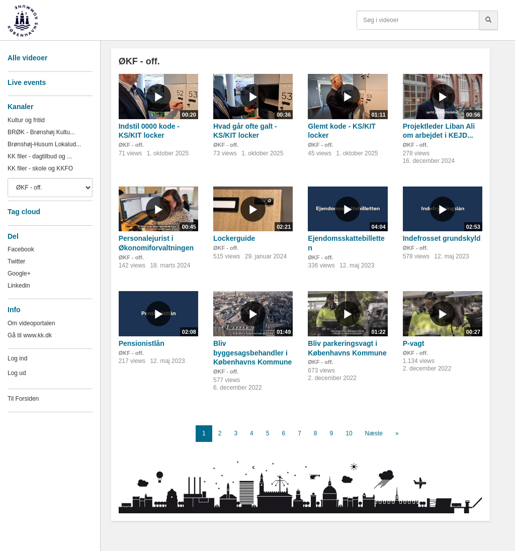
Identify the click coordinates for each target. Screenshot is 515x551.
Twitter (16, 261)
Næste (374, 433)
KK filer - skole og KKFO (40, 168)
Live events (27, 82)
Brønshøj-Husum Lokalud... (44, 144)
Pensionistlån (141, 343)
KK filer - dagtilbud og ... (40, 156)
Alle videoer (27, 58)
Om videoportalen (31, 323)
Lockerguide (234, 238)
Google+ (19, 273)
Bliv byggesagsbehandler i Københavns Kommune (252, 352)
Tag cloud (24, 212)
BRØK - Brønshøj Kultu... (41, 132)
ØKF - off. (131, 145)
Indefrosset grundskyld (442, 238)
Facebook (21, 249)
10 (349, 433)
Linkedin (19, 285)
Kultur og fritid (26, 120)
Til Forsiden (23, 398)
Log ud (17, 373)
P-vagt (413, 343)
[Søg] (488, 20)
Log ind (17, 358)
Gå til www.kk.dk (30, 335)
